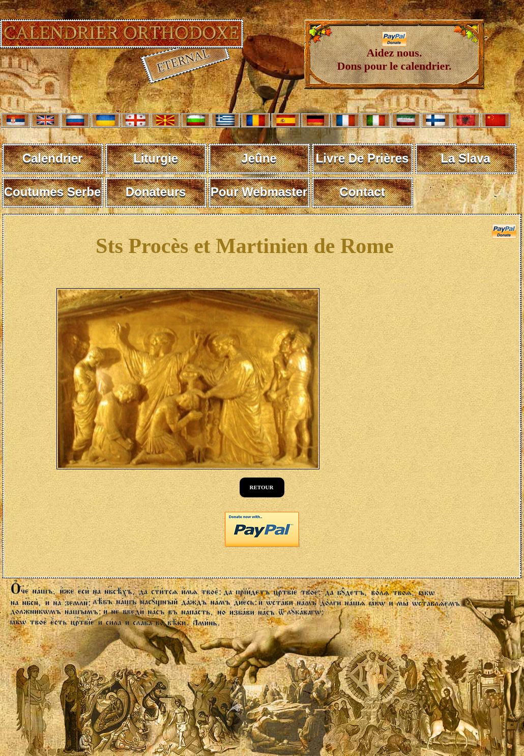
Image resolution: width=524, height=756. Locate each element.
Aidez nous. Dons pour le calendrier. (394, 54)
